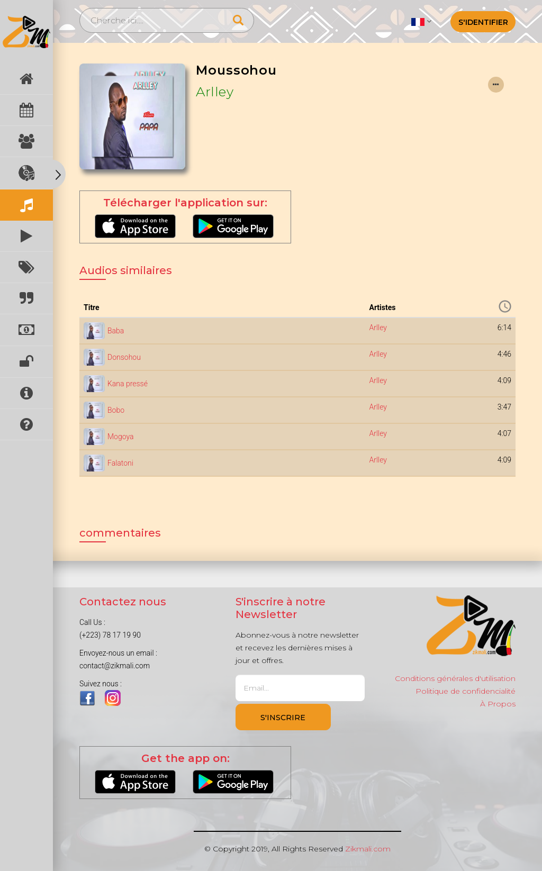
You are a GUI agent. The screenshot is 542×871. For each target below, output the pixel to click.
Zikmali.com (368, 849)
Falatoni (120, 463)
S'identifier (483, 22)
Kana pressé (127, 383)
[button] (421, 21)
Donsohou (124, 357)
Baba (115, 330)
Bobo (115, 410)
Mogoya (120, 436)
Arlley (214, 91)
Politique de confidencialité (465, 691)
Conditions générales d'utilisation (455, 678)
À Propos (498, 704)
